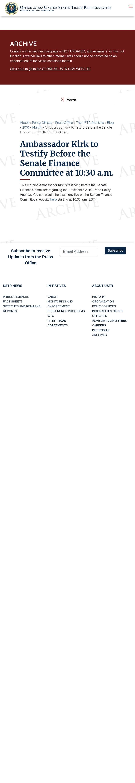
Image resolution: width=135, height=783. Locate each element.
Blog (110, 123)
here (53, 199)
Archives (99, 335)
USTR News (12, 286)
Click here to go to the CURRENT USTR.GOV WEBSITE (50, 69)
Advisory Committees (109, 320)
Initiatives (57, 286)
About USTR (102, 286)
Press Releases (16, 296)
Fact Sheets (13, 301)
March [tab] (67, 100)
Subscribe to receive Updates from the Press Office (30, 257)
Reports (10, 311)
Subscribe (115, 250)
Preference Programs (66, 311)
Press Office (64, 123)
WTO (51, 315)
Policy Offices (42, 123)
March (36, 127)
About (24, 123)
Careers (99, 325)
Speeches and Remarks (21, 306)
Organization (103, 301)
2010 (25, 127)
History (98, 296)
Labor (52, 296)
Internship (101, 330)
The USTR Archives (90, 123)
